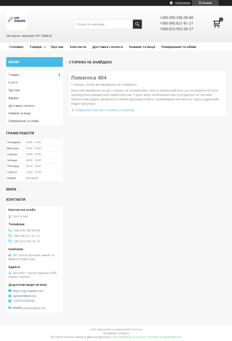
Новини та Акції (142, 47)
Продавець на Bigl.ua (116, 333)
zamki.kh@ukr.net (24, 296)
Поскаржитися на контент (129, 337)
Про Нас (14, 90)
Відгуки (13, 98)
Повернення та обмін (179, 47)
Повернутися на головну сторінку (105, 109)
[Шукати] (137, 24)
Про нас (57, 47)
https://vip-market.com (28, 291)
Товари (35, 47)
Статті (13, 82)
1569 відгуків (182, 3)
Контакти (78, 47)
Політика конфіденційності (164, 337)
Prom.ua (137, 329)
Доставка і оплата (107, 47)
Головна (16, 47)
